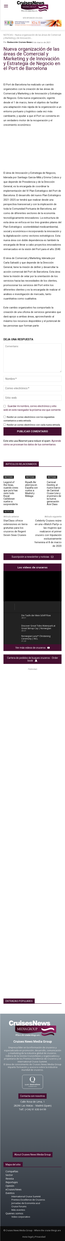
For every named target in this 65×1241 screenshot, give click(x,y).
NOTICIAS (8, 34)
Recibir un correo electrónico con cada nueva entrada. (33, 424)
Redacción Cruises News (19, 42)
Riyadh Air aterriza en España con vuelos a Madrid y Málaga (31, 489)
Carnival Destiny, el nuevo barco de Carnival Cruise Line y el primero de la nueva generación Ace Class (54, 493)
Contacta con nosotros (32, 1096)
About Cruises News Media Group (32, 1154)
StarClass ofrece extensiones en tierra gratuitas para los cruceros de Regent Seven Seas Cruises (15, 528)
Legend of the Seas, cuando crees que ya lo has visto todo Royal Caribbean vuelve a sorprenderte (10, 493)
